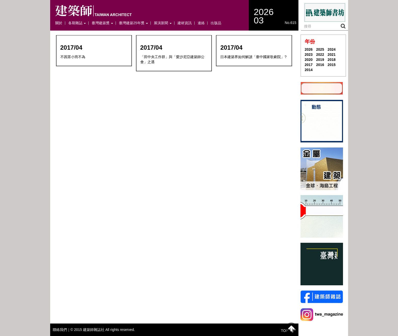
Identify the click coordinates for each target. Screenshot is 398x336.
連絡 (201, 23)
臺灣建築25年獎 (133, 23)
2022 (320, 54)
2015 (332, 65)
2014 (309, 70)
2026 (309, 49)
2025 (320, 49)
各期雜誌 (77, 23)
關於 (58, 23)
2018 (332, 60)
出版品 (216, 23)
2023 (309, 54)
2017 (309, 65)
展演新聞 (163, 23)
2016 (320, 65)
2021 (332, 54)
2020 (309, 60)
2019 (320, 60)
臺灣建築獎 (102, 23)
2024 (332, 49)
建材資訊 (184, 23)
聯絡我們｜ (62, 330)
